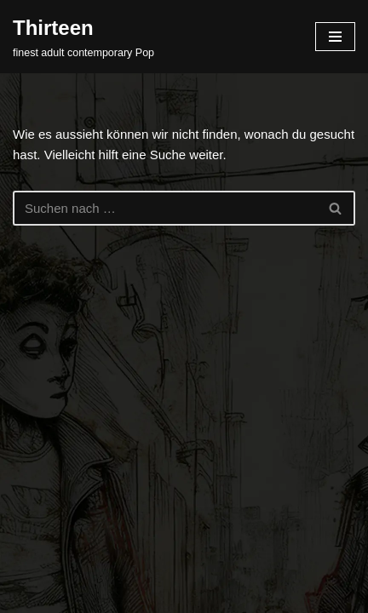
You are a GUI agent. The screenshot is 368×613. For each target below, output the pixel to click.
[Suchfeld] (165, 208)
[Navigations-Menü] (335, 36)
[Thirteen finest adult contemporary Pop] (83, 36)
